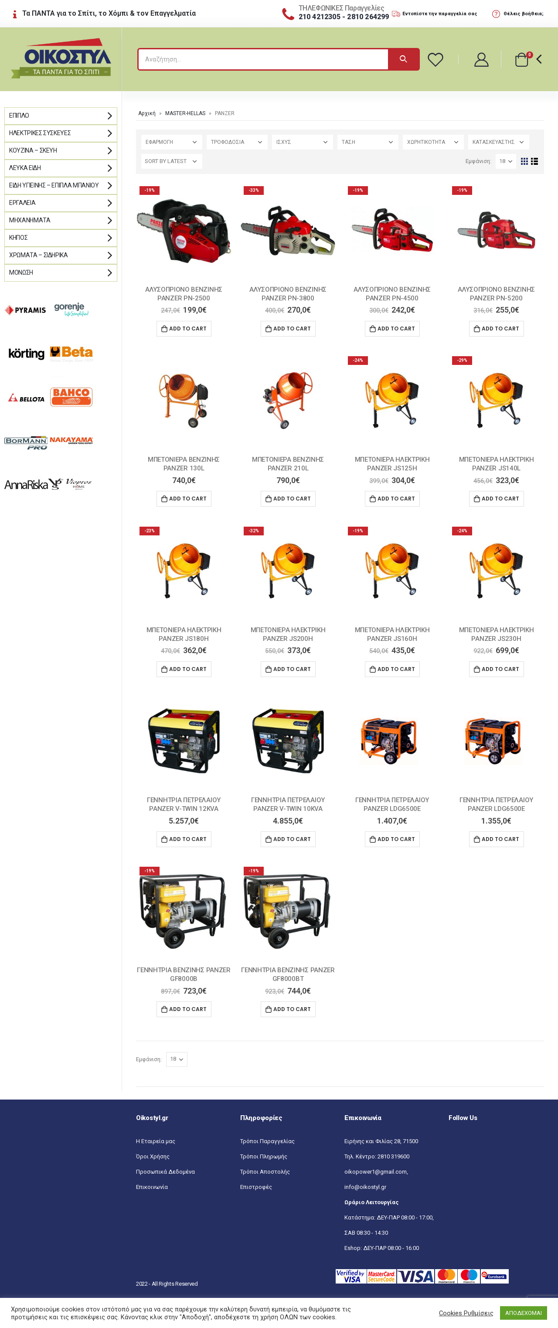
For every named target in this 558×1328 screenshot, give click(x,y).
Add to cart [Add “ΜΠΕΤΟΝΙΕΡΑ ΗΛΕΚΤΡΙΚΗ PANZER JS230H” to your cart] (500, 669)
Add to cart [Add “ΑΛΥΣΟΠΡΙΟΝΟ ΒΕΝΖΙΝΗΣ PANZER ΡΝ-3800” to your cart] (292, 328)
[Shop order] (171, 161)
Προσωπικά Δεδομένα (165, 1171)
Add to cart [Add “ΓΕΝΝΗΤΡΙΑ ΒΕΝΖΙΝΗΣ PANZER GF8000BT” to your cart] (292, 1009)
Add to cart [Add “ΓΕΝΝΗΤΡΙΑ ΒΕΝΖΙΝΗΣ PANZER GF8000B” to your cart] (188, 1009)
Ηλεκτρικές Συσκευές (40, 132)
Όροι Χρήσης (153, 1156)
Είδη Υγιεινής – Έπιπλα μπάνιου (54, 185)
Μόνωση (21, 272)
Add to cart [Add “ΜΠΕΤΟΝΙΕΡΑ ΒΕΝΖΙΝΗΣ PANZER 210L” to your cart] (292, 498)
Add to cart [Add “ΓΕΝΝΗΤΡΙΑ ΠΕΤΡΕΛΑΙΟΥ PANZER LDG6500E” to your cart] (396, 839)
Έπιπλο (19, 115)
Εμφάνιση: (478, 161)
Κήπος (18, 237)
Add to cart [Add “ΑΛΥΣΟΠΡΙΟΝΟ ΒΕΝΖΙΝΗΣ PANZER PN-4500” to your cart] (396, 328)
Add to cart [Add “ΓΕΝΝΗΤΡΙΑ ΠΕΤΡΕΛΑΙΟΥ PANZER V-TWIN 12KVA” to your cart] (188, 839)
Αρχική (147, 113)
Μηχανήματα (30, 220)
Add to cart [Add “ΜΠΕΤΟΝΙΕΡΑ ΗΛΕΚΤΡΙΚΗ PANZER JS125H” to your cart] (396, 498)
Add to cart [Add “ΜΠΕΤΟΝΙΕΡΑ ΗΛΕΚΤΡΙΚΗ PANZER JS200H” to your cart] (292, 669)
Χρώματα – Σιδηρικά (38, 255)
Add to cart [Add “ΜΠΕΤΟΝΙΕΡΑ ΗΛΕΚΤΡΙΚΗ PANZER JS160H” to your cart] (396, 669)
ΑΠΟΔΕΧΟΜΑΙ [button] (523, 1313)
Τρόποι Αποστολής (265, 1171)
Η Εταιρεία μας (155, 1141)
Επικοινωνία (152, 1187)
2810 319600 (393, 1156)
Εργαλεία (22, 202)
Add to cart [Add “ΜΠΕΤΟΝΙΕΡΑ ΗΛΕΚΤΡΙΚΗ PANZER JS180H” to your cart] (188, 669)
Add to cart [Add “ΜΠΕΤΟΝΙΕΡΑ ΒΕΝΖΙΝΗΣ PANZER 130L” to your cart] (188, 498)
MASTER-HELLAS (185, 113)
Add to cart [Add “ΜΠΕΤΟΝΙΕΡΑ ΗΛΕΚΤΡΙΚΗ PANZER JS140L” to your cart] (500, 498)
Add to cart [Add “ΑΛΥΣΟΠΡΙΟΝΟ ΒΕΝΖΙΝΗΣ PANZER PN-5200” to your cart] (500, 328)
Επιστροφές (256, 1187)
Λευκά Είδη (25, 167)
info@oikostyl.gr (365, 1187)
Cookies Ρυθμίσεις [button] (466, 1313)
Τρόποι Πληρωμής (263, 1156)
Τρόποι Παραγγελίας (267, 1141)
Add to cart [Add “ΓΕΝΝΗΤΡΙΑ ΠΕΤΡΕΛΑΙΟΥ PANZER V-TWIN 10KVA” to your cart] (292, 839)
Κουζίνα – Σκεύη (33, 150)
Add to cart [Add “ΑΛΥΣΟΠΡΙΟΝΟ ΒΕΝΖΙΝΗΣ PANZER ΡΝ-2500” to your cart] (188, 328)
